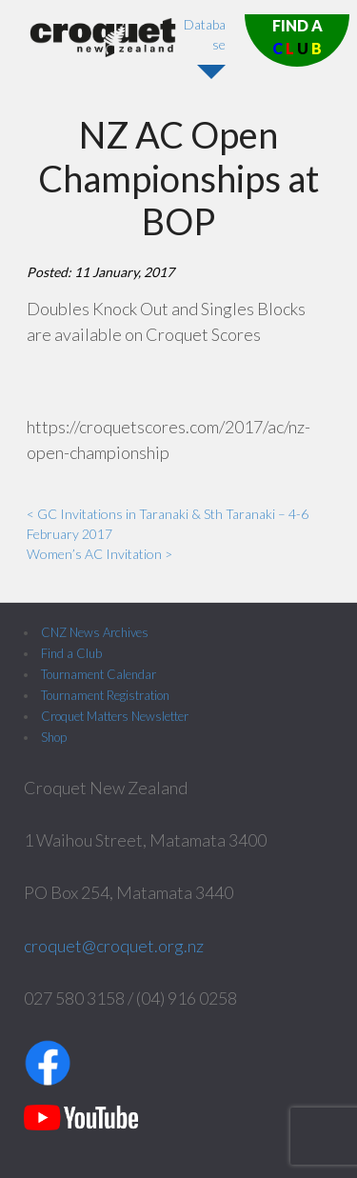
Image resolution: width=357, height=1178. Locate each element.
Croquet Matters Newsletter (114, 716)
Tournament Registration (105, 695)
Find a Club (71, 653)
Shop (54, 737)
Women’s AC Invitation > (99, 554)
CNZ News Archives (95, 632)
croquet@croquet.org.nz (114, 945)
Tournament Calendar (98, 674)
